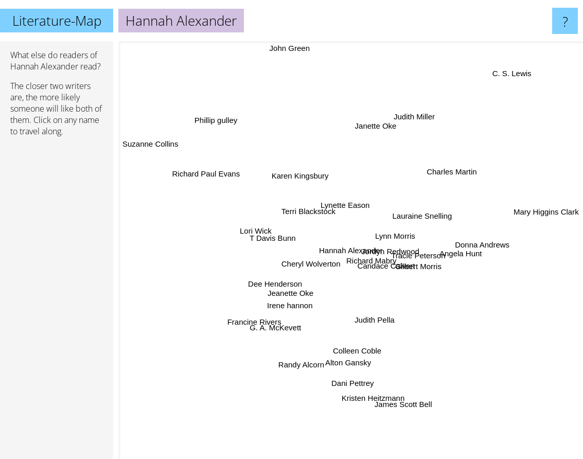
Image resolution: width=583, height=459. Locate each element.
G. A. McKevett (279, 321)
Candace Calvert (385, 266)
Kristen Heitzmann (386, 405)
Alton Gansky (328, 363)
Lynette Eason (345, 198)
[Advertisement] (56, 302)
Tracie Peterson (430, 255)
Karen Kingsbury (316, 153)
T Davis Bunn (260, 240)
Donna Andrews (468, 244)
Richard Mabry (367, 252)
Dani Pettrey (351, 383)
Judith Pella (377, 326)
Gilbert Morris (429, 272)
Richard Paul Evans (205, 176)
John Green (298, 48)
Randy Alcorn (296, 358)
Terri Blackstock (311, 197)
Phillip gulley (213, 122)
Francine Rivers (253, 344)
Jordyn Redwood (378, 245)
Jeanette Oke (287, 299)
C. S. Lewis (518, 65)
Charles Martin (457, 176)
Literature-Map (56, 20)
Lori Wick (243, 228)
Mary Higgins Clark (546, 212)
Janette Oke (376, 119)
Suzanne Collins (159, 155)
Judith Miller (401, 124)
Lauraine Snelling (432, 223)
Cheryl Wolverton (314, 260)
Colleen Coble (365, 358)
